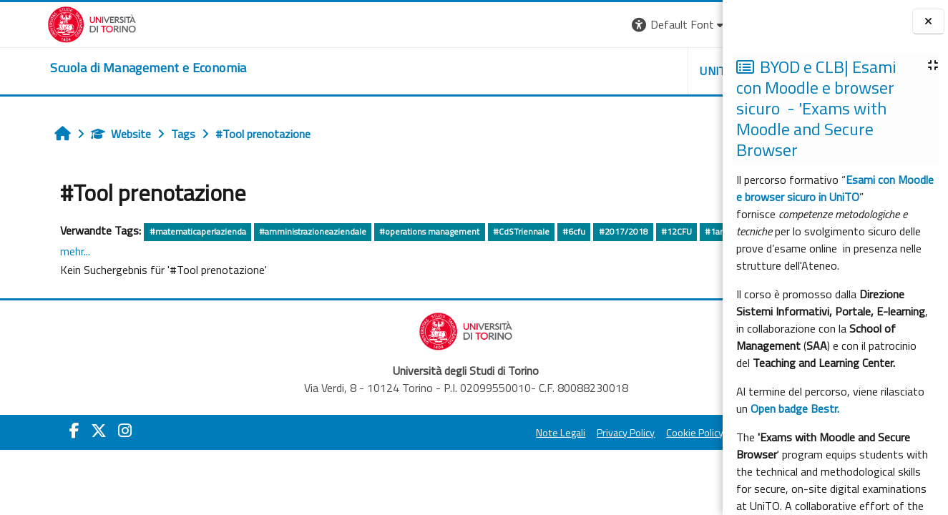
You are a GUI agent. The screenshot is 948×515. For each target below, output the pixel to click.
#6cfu (533, 231)
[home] (101, 68)
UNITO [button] (555, 70)
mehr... (179, 251)
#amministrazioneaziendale (272, 231)
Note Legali (399, 433)
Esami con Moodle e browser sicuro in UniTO (835, 188)
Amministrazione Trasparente (639, 433)
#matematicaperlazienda (157, 231)
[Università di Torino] (44, 22)
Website (81, 133)
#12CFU (635, 231)
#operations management (389, 231)
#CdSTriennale (480, 231)
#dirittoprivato (128, 252)
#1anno (680, 231)
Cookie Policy (533, 433)
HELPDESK (636, 70)
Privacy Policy (464, 433)
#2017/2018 (582, 231)
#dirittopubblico (56, 252)
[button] (517, 25)
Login (698, 24)
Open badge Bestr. (795, 408)
